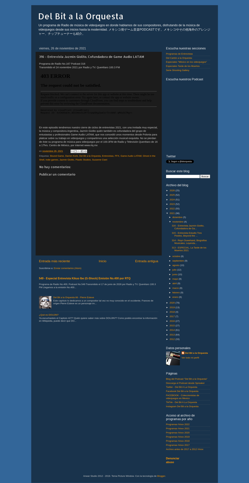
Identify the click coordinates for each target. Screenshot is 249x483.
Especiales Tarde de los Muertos (183, 66)
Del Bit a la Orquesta (81, 16)
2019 (172, 307)
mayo (175, 279)
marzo (176, 288)
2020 (172, 302)
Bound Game (57, 156)
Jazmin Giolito (66, 159)
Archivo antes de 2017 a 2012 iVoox (184, 449)
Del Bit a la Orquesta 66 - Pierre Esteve (73, 297)
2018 (172, 312)
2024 (172, 199)
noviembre (178, 221)
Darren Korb (71, 156)
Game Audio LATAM (131, 156)
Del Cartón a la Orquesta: (179, 58)
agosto (176, 265)
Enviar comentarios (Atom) (67, 268)
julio (174, 269)
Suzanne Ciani (99, 159)
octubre (176, 256)
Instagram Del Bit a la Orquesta (182, 406)
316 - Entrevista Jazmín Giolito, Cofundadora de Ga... (188, 227)
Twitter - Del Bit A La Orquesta (181, 387)
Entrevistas (108, 156)
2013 (172, 334)
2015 (172, 325)
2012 (172, 339)
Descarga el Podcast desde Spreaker (185, 383)
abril (174, 283)
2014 (172, 330)
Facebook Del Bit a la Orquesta (182, 391)
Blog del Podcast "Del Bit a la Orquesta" (186, 379)
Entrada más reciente (54, 261)
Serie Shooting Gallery (177, 70)
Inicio (102, 261)
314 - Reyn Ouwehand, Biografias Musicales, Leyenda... (189, 241)
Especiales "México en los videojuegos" (186, 62)
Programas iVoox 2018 (178, 441)
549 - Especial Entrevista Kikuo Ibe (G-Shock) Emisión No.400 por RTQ (85, 278)
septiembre (178, 260)
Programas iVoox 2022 (178, 424)
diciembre (177, 217)
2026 (172, 190)
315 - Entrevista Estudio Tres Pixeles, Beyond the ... (187, 234)
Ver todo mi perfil (190, 357)
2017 (172, 316)
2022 (172, 208)
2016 (172, 321)
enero (175, 297)
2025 (172, 195)
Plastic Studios (83, 159)
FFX (117, 156)
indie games (52, 159)
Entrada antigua (146, 261)
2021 (172, 213)
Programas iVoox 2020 (178, 432)
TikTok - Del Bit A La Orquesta (181, 402)
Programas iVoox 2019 (178, 436)
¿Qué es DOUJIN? (49, 315)
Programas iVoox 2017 (178, 445)
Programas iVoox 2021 (178, 428)
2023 (172, 204)
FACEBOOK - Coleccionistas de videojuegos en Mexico (182, 396)
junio (175, 274)
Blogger (161, 476)
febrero (176, 292)
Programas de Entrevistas (179, 54)
